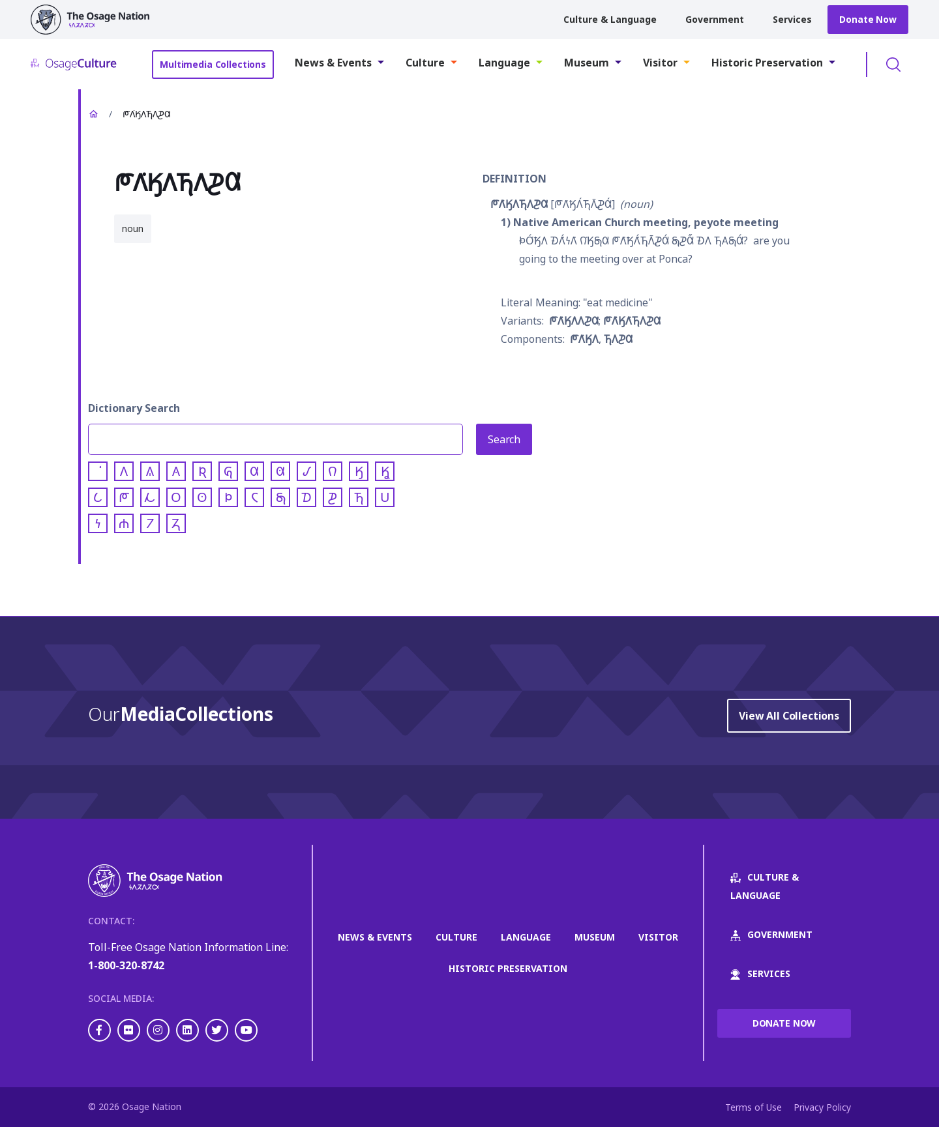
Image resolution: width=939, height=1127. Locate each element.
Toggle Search (893, 64)
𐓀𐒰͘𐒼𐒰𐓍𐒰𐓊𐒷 (519, 204)
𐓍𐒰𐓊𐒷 (618, 339)
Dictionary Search (134, 408)
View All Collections (789, 716)
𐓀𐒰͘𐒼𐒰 (584, 339)
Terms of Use (753, 1107)
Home (93, 114)
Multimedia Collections (213, 64)
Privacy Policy (822, 1107)
